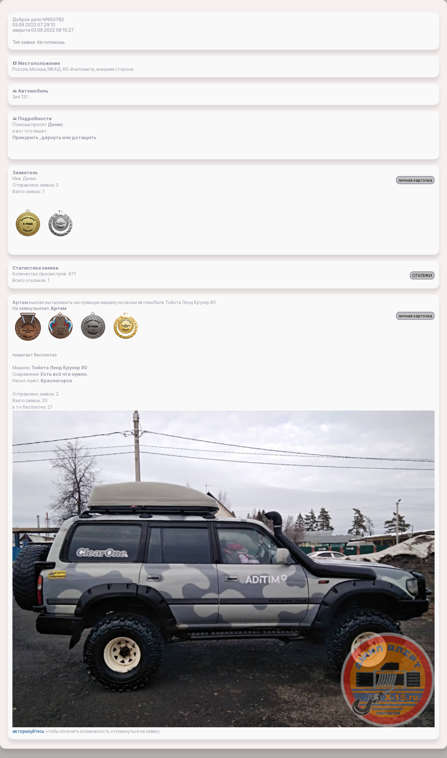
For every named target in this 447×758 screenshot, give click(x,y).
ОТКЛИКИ (422, 275)
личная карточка (415, 180)
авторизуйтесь (28, 731)
